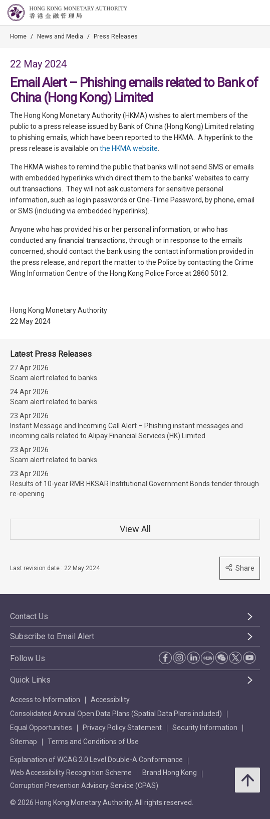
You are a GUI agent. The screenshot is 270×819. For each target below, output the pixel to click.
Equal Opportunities (41, 728)
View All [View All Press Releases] (135, 529)
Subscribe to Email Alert (52, 636)
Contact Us (29, 616)
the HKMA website (129, 148)
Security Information (204, 728)
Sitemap (23, 742)
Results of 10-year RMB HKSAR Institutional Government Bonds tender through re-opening (134, 489)
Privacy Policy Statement (122, 728)
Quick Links (30, 680)
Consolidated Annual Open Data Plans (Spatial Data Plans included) (116, 714)
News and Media (60, 36)
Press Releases (116, 36)
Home (18, 36)
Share (239, 568)
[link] (236, 12)
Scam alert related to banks (53, 378)
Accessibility (110, 700)
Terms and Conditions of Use (93, 742)
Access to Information (45, 700)
